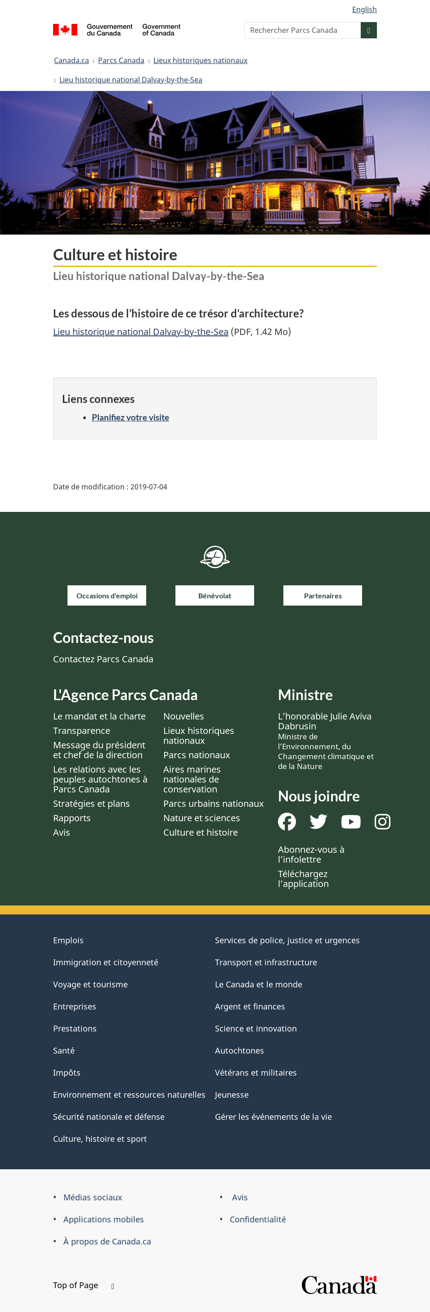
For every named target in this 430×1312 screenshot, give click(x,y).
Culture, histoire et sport (100, 1138)
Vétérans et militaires (256, 1072)
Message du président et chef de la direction (99, 750)
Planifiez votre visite (130, 417)
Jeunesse (232, 1094)
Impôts (67, 1072)
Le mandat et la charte (99, 716)
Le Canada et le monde (258, 984)
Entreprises (74, 1006)
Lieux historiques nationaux (200, 60)
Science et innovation (256, 1028)
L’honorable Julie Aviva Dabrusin (326, 740)
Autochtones (239, 1050)
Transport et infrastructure (266, 962)
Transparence (81, 730)
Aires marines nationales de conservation (192, 779)
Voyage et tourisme (90, 984)
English (364, 9)
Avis (61, 832)
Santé (64, 1050)
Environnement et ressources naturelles (129, 1094)
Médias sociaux (92, 1197)
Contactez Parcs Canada (103, 659)
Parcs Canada (121, 60)
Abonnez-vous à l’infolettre (311, 854)
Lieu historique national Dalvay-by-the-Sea (130, 80)
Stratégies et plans (91, 803)
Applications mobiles (103, 1219)
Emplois (68, 940)
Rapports (72, 818)
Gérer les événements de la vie (273, 1116)
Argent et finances (250, 1006)
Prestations (75, 1028)
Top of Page (83, 1285)
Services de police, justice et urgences (287, 940)
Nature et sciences (201, 818)
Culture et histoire (200, 832)
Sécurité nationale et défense (109, 1116)
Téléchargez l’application (303, 879)
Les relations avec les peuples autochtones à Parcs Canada (100, 779)
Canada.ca (71, 60)
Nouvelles (183, 716)
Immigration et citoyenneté (105, 962)
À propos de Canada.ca (107, 1241)
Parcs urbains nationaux (213, 803)
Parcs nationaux (196, 755)
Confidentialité (258, 1219)
